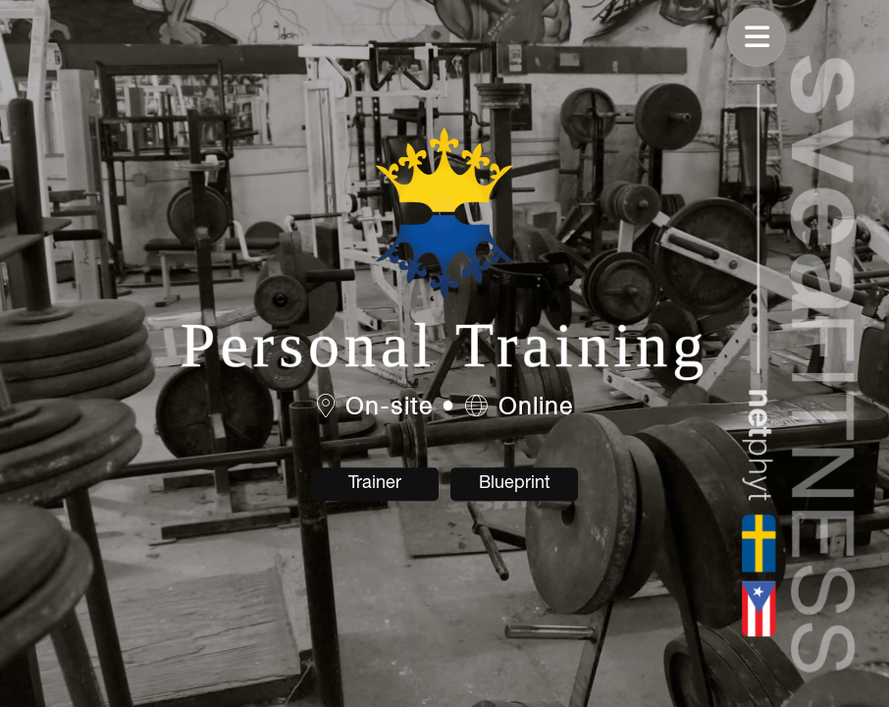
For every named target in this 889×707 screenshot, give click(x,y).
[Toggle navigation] (756, 37)
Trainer (374, 483)
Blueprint (514, 483)
